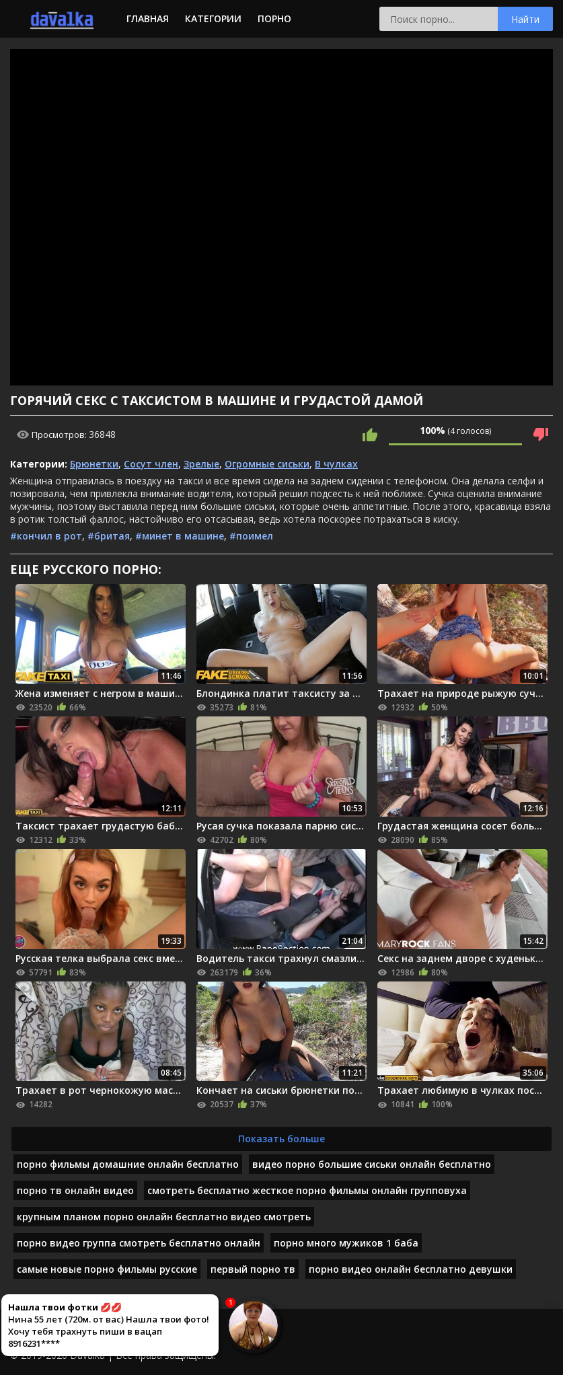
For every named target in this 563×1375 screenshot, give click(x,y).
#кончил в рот (46, 535)
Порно (274, 18)
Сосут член (151, 463)
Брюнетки (94, 463)
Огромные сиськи (267, 463)
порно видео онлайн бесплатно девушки (411, 1269)
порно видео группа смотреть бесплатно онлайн (138, 1242)
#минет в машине (179, 535)
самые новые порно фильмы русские (107, 1269)
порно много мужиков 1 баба (346, 1242)
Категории (213, 18)
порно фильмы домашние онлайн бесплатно (128, 1164)
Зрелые (201, 463)
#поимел (251, 535)
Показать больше (281, 1138)
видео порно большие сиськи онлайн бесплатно (371, 1164)
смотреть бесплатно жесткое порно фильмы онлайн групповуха (307, 1190)
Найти (525, 19)
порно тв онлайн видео (75, 1190)
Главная (147, 18)
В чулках (336, 463)
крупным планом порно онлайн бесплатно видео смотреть (164, 1216)
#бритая (108, 535)
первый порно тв (253, 1269)
